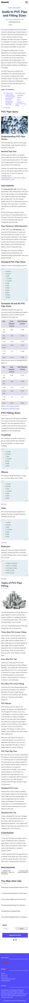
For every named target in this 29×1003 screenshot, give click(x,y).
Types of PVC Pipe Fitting (20, 104)
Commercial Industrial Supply (10, 408)
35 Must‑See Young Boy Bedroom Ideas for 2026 (14, 887)
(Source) (3, 504)
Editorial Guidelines (5, 980)
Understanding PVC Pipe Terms (10, 95)
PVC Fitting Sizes (20, 93)
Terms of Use (4, 975)
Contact (3, 973)
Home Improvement (14, 7)
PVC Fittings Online (12, 406)
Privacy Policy (4, 977)
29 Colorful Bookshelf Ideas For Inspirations (13, 905)
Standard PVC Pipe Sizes (9, 99)
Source (4, 578)
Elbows (19, 97)
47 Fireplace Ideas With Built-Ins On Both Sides (14, 893)
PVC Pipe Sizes (7, 93)
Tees (18, 100)
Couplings (20, 95)
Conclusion (6, 107)
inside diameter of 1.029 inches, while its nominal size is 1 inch (13, 178)
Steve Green (9, 19)
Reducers (20, 102)
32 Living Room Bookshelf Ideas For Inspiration (14, 917)
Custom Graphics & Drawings (8, 979)
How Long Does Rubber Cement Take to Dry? (13, 899)
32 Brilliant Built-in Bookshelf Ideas (10, 911)
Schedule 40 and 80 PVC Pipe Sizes (9, 103)
